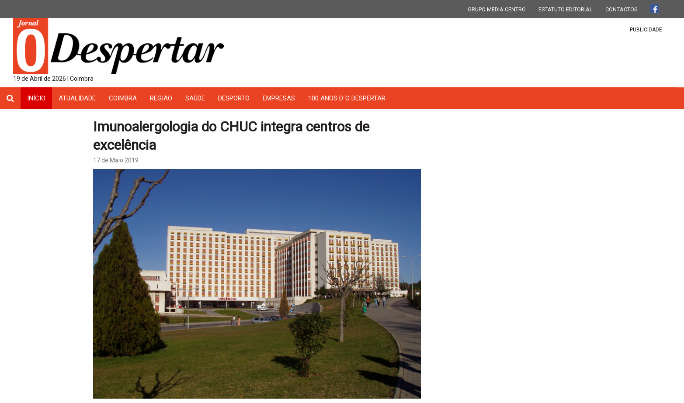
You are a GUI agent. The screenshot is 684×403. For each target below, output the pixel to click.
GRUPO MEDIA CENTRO (497, 9)
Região (161, 98)
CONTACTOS (621, 9)
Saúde (195, 98)
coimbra (123, 98)
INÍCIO (36, 98)
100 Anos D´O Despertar (346, 98)
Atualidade (77, 98)
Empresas (279, 98)
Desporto (234, 98)
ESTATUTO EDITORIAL (565, 9)
